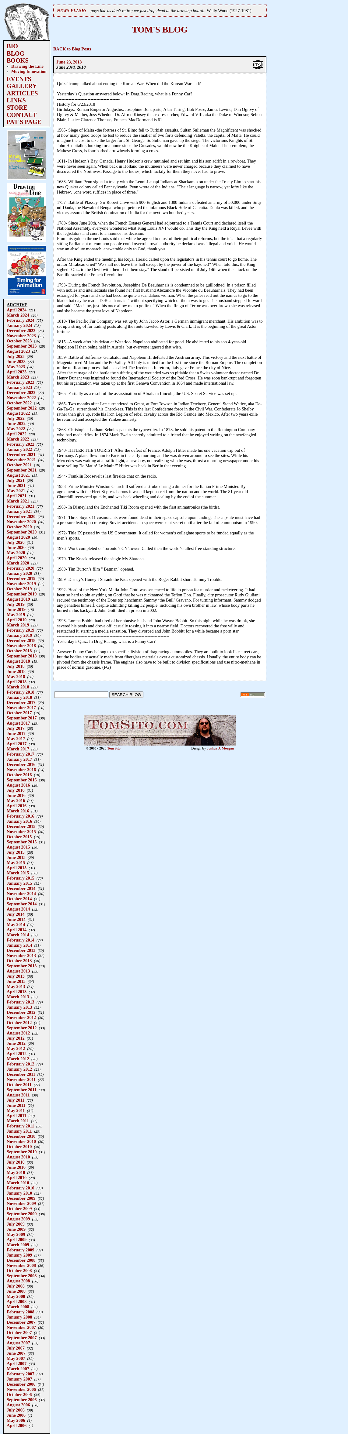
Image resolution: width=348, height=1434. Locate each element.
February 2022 (20, 444)
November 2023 (21, 335)
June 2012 (16, 1043)
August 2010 (18, 1156)
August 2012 (18, 1033)
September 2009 (22, 1213)
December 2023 (21, 330)
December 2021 (21, 454)
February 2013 (20, 1002)
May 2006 (16, 1420)
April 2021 (16, 495)
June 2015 (16, 857)
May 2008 (16, 1296)
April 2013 (16, 991)
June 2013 (16, 981)
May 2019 (16, 614)
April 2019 (16, 619)
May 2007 (16, 1358)
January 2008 (19, 1317)
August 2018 (18, 661)
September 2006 (22, 1399)
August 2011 (18, 1095)
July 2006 (16, 1410)
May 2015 (16, 862)
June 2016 (16, 795)
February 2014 (20, 940)
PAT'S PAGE (24, 121)
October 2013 (19, 960)
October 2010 (19, 1146)
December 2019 (21, 578)
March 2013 (18, 996)
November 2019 (21, 583)
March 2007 (18, 1368)
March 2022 (18, 439)
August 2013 (18, 971)
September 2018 (22, 656)
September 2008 (22, 1275)
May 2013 (16, 986)
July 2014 (16, 914)
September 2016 (22, 779)
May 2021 (16, 490)
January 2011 (19, 1131)
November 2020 (21, 521)
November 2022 (21, 397)
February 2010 (20, 1187)
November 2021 (21, 459)
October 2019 (19, 588)
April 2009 (16, 1239)
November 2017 (21, 707)
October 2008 (19, 1270)
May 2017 (16, 738)
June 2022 (16, 423)
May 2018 (16, 676)
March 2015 (18, 872)
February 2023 (20, 382)
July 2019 (16, 604)
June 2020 (16, 547)
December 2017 (21, 702)
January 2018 (19, 697)
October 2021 (19, 464)
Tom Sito (114, 748)
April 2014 (16, 929)
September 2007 (22, 1337)
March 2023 (18, 377)
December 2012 (21, 1012)
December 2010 (21, 1136)
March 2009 (18, 1244)
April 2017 (16, 743)
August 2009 (18, 1218)
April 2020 (16, 557)
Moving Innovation (29, 71)
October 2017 (19, 712)
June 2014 (16, 919)
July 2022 (16, 418)
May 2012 (16, 1048)
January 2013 (19, 1007)
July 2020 (16, 542)
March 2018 (18, 686)
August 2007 (18, 1342)
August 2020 (18, 537)
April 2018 (16, 681)
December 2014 (21, 888)
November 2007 (21, 1327)
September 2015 (22, 841)
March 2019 (18, 625)
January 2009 (19, 1255)
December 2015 (21, 826)
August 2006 (18, 1404)
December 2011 (21, 1074)
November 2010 (21, 1141)
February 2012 (20, 1064)
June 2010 (16, 1167)
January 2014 (19, 945)
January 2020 (19, 573)
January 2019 (19, 635)
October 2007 (19, 1332)
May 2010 (16, 1172)
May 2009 (16, 1234)
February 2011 (20, 1126)
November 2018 (21, 645)
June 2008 (16, 1291)
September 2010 (22, 1151)
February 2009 (20, 1249)
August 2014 (18, 909)
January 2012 (19, 1069)
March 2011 (18, 1120)
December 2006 (21, 1384)
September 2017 (22, 717)
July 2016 (16, 790)
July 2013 (16, 976)
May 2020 (16, 552)
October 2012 (19, 1022)
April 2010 (16, 1177)
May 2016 (16, 800)
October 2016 (19, 774)
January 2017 (19, 759)
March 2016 (18, 810)
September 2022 (22, 408)
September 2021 (22, 470)
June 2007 (16, 1353)
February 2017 (20, 754)
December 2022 (21, 392)
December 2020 (21, 516)
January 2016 (19, 821)
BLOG (15, 53)
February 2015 (20, 878)
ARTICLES (22, 93)
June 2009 (16, 1229)
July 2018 (16, 666)
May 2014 (16, 924)
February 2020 (20, 568)
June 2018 (16, 671)
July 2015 (16, 852)
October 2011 (19, 1084)
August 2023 (18, 351)
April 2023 (16, 371)
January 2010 (19, 1193)
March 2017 (18, 748)
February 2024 (20, 320)
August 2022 (18, 413)
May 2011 (16, 1110)
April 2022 (16, 433)
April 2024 (16, 309)
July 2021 (16, 480)
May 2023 (16, 366)
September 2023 (22, 346)
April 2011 (16, 1115)
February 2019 (20, 630)
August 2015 (18, 847)
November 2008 (21, 1265)
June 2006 (16, 1415)
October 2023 (19, 340)
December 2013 (21, 950)
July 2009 (16, 1224)
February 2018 (20, 692)
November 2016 (21, 769)
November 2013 (21, 955)
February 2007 (20, 1373)
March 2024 (18, 315)
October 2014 (19, 898)
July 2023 (16, 356)
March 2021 (18, 501)
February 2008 (20, 1311)
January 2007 (19, 1379)
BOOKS (18, 60)
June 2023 (16, 361)
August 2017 (18, 723)
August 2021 (18, 475)
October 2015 (19, 836)
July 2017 (16, 728)
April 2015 (16, 867)
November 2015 (21, 831)
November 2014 (21, 893)
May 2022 (16, 428)
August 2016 (18, 785)
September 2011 (22, 1089)
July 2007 (16, 1348)
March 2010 (18, 1182)
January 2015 (19, 883)
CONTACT (22, 114)
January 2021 (19, 511)
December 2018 (21, 640)
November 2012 (21, 1017)
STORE (17, 107)
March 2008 (18, 1306)
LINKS (16, 100)
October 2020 (19, 526)
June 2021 (16, 485)
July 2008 (16, 1286)
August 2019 (18, 599)
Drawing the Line (27, 66)
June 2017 (16, 733)
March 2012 (18, 1058)
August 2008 (18, 1280)
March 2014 (18, 934)
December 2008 (21, 1260)
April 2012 (16, 1053)
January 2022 (19, 449)
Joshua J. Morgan (220, 748)
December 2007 (21, 1322)
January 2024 (19, 325)
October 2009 (19, 1208)
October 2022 (19, 402)
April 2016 (16, 805)
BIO (12, 46)
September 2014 (22, 903)
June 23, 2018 (69, 62)
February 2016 (20, 816)
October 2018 (19, 650)
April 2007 (16, 1363)
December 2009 (21, 1198)
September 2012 (22, 1027)
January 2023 (19, 387)
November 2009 (21, 1203)
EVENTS (19, 79)
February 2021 (20, 506)
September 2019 (22, 594)
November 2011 (21, 1079)
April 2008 (16, 1301)
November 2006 (21, 1389)
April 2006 (16, 1425)
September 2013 (22, 965)
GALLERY (22, 86)
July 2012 (16, 1038)
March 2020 (18, 563)
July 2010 (16, 1162)
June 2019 (16, 609)
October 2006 (19, 1394)
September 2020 (22, 532)
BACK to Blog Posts (72, 48)
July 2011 (15, 1100)
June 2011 (16, 1105)
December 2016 (21, 764)
